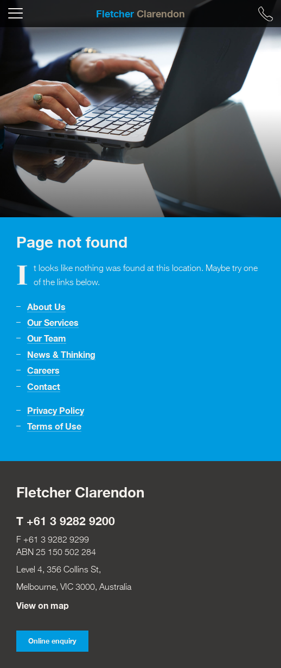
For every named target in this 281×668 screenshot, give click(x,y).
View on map (42, 605)
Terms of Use (54, 426)
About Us (46, 306)
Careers (43, 370)
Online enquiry (52, 641)
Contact (43, 386)
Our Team (46, 338)
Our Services (53, 322)
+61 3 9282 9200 (71, 521)
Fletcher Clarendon (80, 492)
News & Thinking (61, 354)
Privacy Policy (55, 410)
